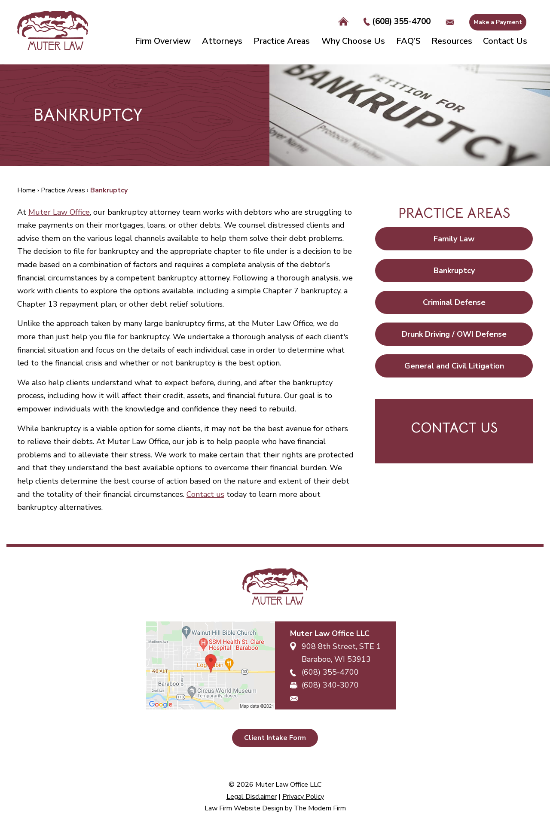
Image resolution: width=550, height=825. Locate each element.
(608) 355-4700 (401, 21)
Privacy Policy (303, 796)
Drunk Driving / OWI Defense (454, 334)
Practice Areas (282, 41)
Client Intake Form (275, 738)
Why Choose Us (353, 41)
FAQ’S (408, 41)
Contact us (205, 494)
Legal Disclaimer (251, 796)
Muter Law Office (59, 212)
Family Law (454, 239)
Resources (451, 41)
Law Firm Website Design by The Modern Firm (275, 808)
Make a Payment (498, 22)
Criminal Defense (454, 302)
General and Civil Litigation (454, 366)
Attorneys (222, 41)
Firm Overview (163, 41)
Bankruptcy (454, 270)
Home (343, 22)
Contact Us (505, 41)
